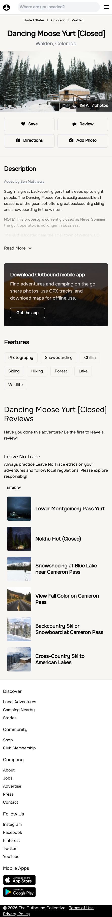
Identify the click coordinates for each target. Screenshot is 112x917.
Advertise (12, 786)
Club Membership (19, 748)
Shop (8, 740)
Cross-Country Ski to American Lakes (60, 659)
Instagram (12, 824)
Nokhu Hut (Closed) (58, 539)
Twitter (9, 848)
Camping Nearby (19, 709)
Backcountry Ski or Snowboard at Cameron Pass (69, 629)
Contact (10, 802)
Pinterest (11, 840)
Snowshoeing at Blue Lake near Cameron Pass (66, 569)
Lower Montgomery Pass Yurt (69, 509)
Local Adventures (19, 701)
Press (8, 794)
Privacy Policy (16, 913)
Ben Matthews (32, 181)
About (9, 770)
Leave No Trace (50, 464)
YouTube (11, 856)
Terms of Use (81, 907)
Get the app (27, 312)
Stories (9, 717)
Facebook (12, 832)
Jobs (7, 778)
